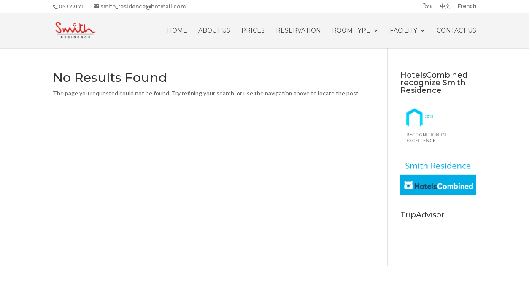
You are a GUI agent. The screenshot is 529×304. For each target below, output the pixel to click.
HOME (177, 30)
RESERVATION (298, 30)
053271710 (73, 6)
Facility (403, 30)
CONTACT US (456, 30)
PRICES (253, 30)
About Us (214, 30)
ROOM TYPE (351, 30)
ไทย (428, 6)
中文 (445, 6)
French (467, 6)
